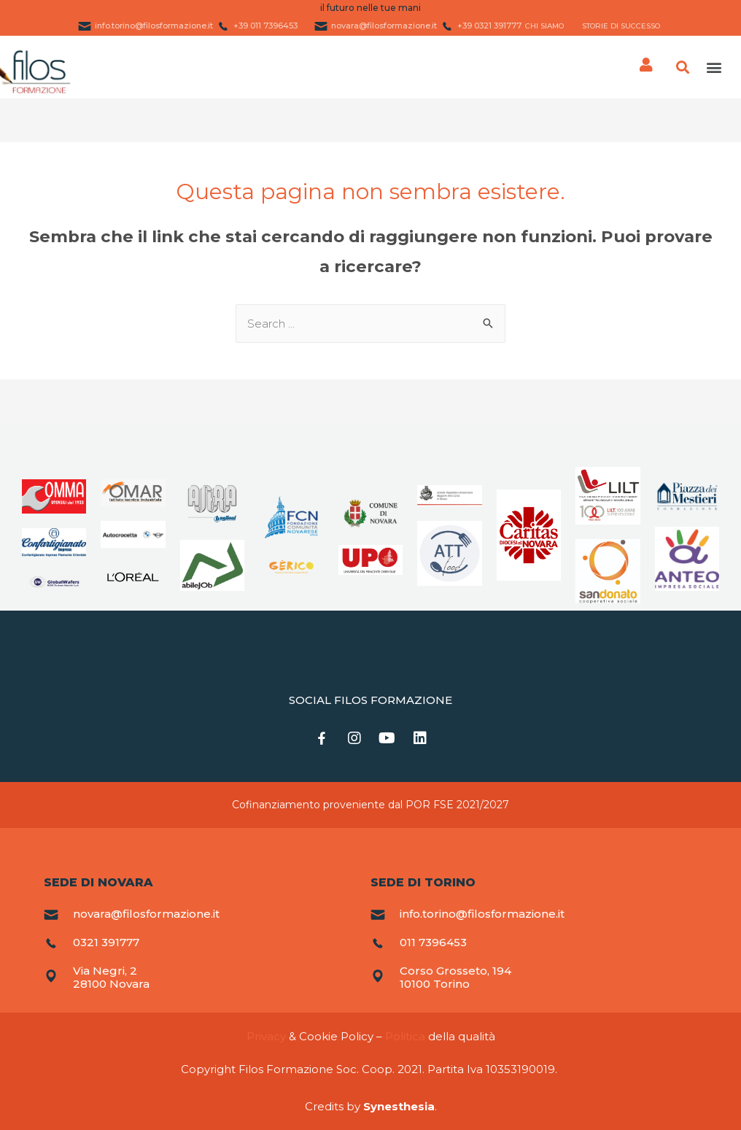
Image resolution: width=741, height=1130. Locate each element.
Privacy (266, 1036)
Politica (405, 1036)
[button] (714, 67)
